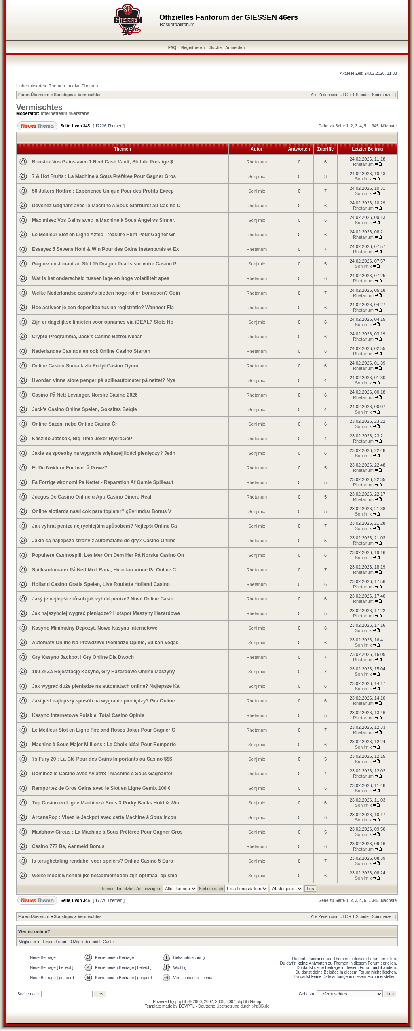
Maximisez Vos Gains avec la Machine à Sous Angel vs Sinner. (103, 220)
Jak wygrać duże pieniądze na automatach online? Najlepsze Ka (106, 686)
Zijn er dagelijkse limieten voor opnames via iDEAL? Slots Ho (102, 322)
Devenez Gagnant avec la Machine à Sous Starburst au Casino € (106, 205)
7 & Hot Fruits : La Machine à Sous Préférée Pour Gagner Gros (104, 176)
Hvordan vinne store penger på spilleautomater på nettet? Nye (103, 380)
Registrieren (193, 47)
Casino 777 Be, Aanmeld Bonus (68, 846)
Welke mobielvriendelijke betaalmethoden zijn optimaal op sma (104, 875)
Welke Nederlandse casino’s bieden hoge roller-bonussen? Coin (106, 293)
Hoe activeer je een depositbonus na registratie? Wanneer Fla (103, 307)
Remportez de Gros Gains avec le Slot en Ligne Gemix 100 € (101, 788)
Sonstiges (63, 95)
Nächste (389, 126)
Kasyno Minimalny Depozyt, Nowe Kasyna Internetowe (95, 628)
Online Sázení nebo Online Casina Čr (74, 424)
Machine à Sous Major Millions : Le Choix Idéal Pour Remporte (104, 744)
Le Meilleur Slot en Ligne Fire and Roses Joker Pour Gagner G (103, 730)
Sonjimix (256, 176)
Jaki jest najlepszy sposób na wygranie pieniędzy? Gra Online (103, 701)
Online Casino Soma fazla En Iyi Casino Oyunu (86, 366)
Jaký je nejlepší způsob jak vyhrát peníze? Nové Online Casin (102, 599)
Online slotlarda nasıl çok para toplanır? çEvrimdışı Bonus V (101, 511)
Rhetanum (257, 161)
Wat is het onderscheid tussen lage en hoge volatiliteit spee (100, 278)
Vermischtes (89, 95)
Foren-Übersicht (33, 95)
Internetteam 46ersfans (65, 113)
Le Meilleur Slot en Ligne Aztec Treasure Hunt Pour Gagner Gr (103, 235)
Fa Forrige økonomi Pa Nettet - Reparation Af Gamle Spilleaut (102, 482)
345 (375, 126)
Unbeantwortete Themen (40, 85)
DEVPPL (186, 1006)
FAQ (172, 47)
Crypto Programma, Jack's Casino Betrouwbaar (87, 336)
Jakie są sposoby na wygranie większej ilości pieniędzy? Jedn (103, 453)
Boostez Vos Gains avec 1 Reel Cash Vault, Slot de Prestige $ (102, 162)
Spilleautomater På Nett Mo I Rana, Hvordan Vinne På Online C (104, 570)
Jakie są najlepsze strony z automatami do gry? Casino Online (103, 540)
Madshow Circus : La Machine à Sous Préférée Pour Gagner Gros (107, 832)
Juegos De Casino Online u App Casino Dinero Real (91, 497)
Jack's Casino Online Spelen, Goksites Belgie (84, 409)
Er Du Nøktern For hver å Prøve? (69, 468)
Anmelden (235, 47)
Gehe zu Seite (332, 126)
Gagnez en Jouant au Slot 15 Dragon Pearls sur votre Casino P (104, 264)
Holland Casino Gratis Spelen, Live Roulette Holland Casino (101, 584)
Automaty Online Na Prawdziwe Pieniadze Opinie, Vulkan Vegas (105, 642)
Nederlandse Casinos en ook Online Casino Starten (91, 351)
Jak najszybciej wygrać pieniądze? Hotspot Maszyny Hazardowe (106, 613)
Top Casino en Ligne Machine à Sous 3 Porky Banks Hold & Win (105, 803)
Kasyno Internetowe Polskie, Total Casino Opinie (88, 715)
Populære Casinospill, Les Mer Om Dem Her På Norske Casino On (108, 555)
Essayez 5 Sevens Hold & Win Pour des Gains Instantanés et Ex (105, 249)
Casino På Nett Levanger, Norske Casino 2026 (84, 395)
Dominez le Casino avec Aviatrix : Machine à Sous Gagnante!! (103, 773)
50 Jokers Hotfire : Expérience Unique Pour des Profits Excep (103, 191)
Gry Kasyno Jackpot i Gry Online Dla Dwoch (83, 657)
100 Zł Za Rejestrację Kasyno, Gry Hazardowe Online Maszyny (103, 672)
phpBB (181, 1001)
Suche (215, 47)
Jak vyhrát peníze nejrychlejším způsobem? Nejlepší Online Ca (104, 526)
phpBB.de (260, 1006)
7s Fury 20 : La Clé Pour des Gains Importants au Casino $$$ (102, 759)
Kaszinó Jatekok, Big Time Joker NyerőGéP (82, 438)
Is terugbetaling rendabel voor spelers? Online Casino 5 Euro (102, 861)
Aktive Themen (83, 85)
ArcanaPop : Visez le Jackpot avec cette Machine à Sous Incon (104, 817)
